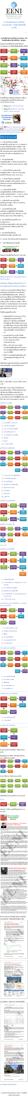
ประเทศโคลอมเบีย (9, 717)
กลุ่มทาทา (7, 496)
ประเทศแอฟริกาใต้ (9, 640)
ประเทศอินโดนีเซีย (9, 676)
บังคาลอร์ (6, 493)
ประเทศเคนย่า (8, 643)
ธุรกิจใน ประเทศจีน (6, 403)
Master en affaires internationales (12, 129)
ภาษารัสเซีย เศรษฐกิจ (10, 588)
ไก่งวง (2, 799)
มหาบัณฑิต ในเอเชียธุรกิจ (8, 1084)
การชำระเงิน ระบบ (9, 599)
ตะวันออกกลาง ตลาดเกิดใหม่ (9, 603)
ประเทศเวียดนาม (9, 685)
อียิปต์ (5, 634)
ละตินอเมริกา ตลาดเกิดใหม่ (9, 693)
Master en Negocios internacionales (10, 130)
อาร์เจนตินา (7, 720)
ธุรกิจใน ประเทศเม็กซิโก (7, 500)
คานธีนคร (7, 490)
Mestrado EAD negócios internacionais (11, 132)
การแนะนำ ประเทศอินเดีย (12, 475)
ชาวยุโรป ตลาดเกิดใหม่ (7, 725)
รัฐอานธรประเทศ (9, 487)
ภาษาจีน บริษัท (8, 444)
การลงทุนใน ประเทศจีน (11, 435)
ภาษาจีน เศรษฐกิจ (9, 426)
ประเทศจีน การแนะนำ (10, 423)
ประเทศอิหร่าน (8, 688)
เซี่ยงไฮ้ (6, 438)
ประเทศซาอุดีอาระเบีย (10, 628)
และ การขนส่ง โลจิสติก (11, 429)
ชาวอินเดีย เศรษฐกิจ (10, 478)
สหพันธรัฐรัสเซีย (9, 579)
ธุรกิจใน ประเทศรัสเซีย (7, 549)
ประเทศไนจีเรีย (8, 637)
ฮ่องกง (6, 441)
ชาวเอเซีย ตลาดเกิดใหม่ (8, 648)
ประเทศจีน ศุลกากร (10, 432)
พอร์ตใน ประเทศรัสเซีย (11, 591)
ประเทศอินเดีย (8, 481)
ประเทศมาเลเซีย (9, 679)
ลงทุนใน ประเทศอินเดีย (11, 484)
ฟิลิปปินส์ (6, 682)
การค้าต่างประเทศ (17, 106)
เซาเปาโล (3, 545)
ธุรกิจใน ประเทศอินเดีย (7, 448)
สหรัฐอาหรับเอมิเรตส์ (10, 631)
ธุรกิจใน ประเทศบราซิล (7, 524)
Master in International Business (16, 127)
